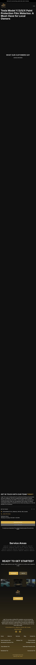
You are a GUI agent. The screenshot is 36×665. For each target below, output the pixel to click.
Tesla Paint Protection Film (29, 641)
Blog (25, 630)
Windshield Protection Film (7, 637)
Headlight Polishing (30, 637)
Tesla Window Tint (5, 641)
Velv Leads (19, 650)
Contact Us (18, 593)
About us (10, 630)
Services (18, 630)
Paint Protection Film (6, 634)
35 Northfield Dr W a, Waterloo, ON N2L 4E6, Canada (18, 621)
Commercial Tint (31, 645)
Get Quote (13, 567)
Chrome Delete (31, 634)
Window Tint (19, 634)
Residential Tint (4, 645)
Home (2, 630)
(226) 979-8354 (6, 508)
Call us (23, 567)
